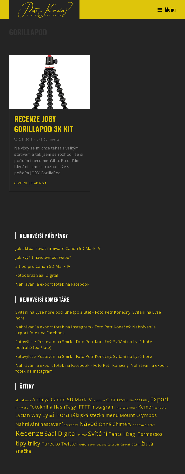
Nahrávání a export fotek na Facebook (52, 284)
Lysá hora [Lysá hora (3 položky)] (56, 415)
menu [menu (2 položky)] (112, 415)
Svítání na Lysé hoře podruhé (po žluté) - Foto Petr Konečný (73, 312)
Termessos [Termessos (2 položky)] (150, 434)
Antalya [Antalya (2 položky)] (41, 399)
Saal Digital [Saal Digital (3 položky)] (61, 434)
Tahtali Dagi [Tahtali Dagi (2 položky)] (122, 434)
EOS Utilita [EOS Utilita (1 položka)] (126, 400)
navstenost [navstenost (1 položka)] (71, 425)
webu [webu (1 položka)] (83, 444)
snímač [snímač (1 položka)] (82, 435)
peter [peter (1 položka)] (151, 425)
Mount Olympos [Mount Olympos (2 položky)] (138, 415)
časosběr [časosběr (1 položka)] (113, 444)
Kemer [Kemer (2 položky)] (145, 407)
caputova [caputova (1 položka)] (99, 400)
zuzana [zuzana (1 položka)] (102, 444)
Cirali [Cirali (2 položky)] (112, 399)
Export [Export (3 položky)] (159, 399)
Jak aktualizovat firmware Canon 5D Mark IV (57, 248)
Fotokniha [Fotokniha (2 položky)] (41, 407)
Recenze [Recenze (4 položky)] (29, 433)
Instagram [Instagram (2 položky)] (103, 407)
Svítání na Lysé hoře (132, 356)
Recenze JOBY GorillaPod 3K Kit (43, 123)
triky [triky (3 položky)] (33, 443)
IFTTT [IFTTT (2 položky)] (83, 407)
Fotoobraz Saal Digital (36, 275)
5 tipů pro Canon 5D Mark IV (43, 266)
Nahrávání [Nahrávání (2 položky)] (27, 424)
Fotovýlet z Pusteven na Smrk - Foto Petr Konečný (63, 341)
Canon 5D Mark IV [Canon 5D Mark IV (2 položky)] (71, 399)
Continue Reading (30, 183)
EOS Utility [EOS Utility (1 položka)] (142, 400)
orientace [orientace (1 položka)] (139, 425)
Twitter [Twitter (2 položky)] (69, 444)
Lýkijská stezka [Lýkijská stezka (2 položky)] (88, 415)
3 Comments (50, 139)
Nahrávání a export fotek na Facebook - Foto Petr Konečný (72, 365)
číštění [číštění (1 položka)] (136, 444)
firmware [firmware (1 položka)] (21, 407)
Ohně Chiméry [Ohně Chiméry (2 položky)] (115, 424)
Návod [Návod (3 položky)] (88, 424)
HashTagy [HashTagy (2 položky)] (65, 407)
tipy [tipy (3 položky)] (20, 443)
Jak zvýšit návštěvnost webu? (43, 257)
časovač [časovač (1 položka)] (125, 444)
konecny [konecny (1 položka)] (160, 407)
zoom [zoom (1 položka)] (92, 444)
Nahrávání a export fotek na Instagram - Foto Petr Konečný (72, 327)
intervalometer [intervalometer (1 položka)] (126, 407)
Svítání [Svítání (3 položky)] (97, 434)
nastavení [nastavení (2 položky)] (51, 424)
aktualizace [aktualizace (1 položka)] (23, 400)
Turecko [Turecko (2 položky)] (50, 444)
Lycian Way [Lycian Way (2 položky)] (28, 415)
